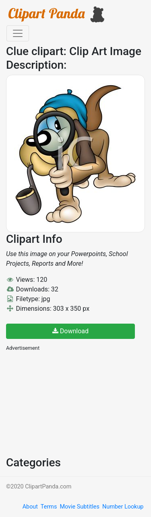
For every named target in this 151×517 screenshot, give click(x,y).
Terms (49, 506)
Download (70, 331)
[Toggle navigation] (17, 33)
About (30, 506)
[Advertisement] (66, 403)
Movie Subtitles (79, 506)
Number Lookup (122, 506)
